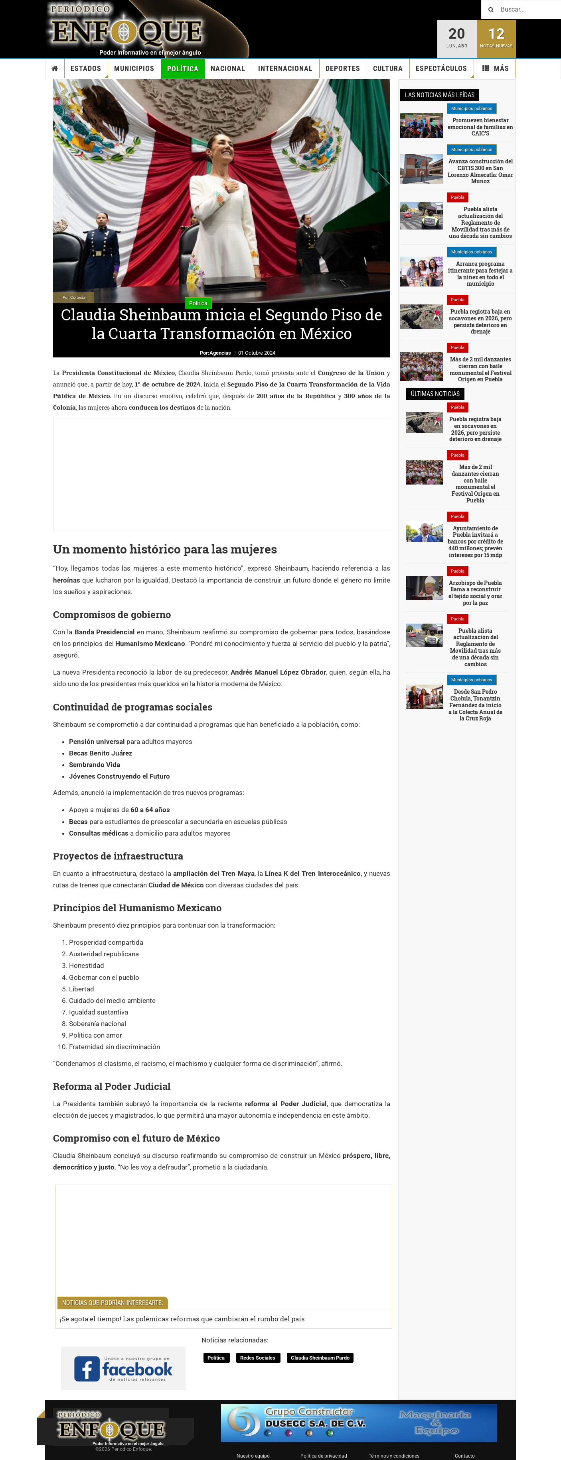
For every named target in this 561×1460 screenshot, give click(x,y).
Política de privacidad (323, 1456)
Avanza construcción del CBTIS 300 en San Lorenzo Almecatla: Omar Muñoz (480, 171)
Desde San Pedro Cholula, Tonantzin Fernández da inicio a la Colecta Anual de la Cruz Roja (475, 705)
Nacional (228, 68)
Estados (89, 71)
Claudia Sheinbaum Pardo (320, 1358)
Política (183, 69)
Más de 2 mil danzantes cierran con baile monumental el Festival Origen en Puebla (481, 369)
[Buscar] (521, 9)
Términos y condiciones (394, 1456)
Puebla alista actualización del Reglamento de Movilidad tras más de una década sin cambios (480, 222)
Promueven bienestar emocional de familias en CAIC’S (480, 126)
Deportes (343, 68)
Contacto (465, 1456)
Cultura (388, 68)
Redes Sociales (258, 1358)
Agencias (220, 353)
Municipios (134, 68)
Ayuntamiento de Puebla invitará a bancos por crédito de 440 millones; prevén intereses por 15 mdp (475, 541)
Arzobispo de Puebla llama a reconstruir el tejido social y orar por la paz (475, 592)
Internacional (285, 68)
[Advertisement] (221, 474)
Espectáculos (445, 71)
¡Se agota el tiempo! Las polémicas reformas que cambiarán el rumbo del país (182, 1318)
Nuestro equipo (253, 1456)
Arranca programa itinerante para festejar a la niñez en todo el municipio (480, 273)
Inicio (55, 68)
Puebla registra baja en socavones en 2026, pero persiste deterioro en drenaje (480, 321)
